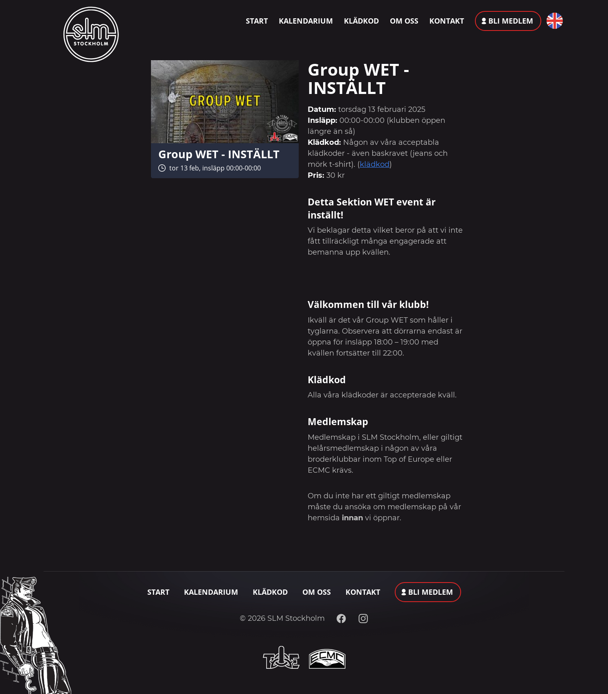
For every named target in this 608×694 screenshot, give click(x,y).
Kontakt (446, 21)
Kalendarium (306, 21)
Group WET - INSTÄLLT (219, 153)
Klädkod (361, 21)
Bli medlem (510, 21)
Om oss (404, 21)
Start (257, 21)
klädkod (374, 164)
